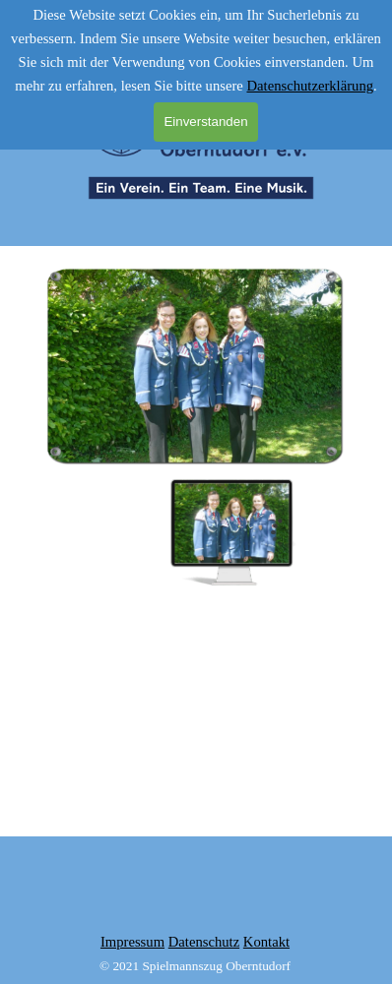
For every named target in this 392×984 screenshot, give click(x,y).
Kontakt (266, 942)
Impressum (132, 942)
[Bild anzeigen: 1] (231, 532)
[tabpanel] (195, 953)
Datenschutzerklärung (309, 85)
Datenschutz (203, 942)
